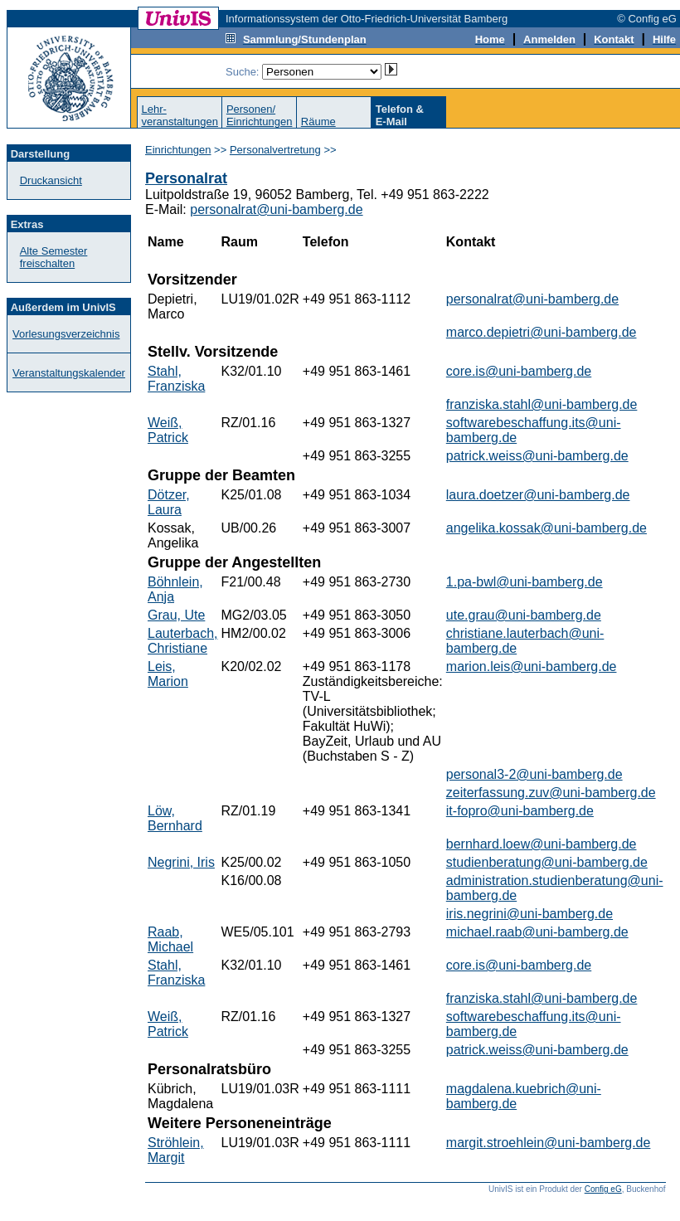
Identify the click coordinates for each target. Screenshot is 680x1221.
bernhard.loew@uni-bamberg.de (541, 844)
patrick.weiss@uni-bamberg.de (537, 456)
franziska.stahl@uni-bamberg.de (542, 404)
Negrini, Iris (181, 862)
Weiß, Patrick (168, 430)
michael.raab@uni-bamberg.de (537, 932)
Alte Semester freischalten (54, 257)
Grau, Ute (176, 615)
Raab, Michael (170, 939)
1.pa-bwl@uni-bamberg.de (524, 582)
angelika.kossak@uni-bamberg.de (546, 528)
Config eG (603, 1189)
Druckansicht (51, 180)
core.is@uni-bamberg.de (518, 371)
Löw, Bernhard (175, 818)
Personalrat (186, 178)
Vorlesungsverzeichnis (65, 334)
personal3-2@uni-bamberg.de (534, 774)
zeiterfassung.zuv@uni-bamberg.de (551, 793)
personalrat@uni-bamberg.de (276, 209)
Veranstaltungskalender (68, 373)
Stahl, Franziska (176, 378)
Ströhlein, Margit (176, 1150)
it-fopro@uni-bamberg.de (520, 811)
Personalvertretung (275, 150)
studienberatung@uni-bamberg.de (547, 862)
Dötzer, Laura (169, 502)
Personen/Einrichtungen (259, 115)
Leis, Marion (168, 673)
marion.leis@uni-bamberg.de (531, 666)
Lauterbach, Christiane (183, 640)
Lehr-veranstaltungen (179, 115)
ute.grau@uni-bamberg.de (523, 615)
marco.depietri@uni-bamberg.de (541, 332)
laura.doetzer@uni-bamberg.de (538, 495)
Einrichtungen (178, 150)
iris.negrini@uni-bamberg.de (529, 914)
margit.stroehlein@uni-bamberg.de (548, 1143)
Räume (318, 121)
